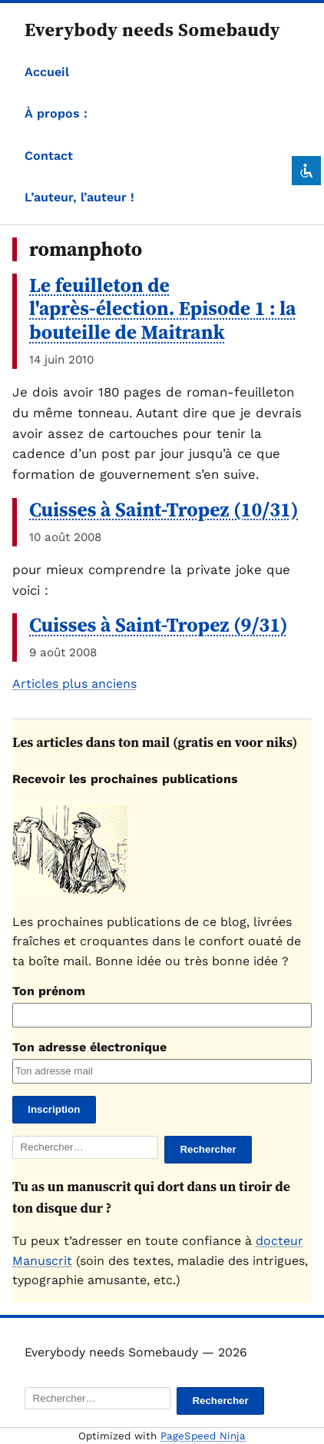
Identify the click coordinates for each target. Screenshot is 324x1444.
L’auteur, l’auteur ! (79, 197)
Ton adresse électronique (89, 1047)
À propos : (56, 113)
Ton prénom (48, 991)
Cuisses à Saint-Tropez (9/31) (158, 625)
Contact (49, 155)
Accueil (47, 72)
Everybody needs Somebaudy (152, 29)
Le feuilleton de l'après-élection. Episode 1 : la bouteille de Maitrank (162, 308)
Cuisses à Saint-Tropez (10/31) (164, 509)
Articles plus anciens (74, 683)
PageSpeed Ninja (203, 1436)
